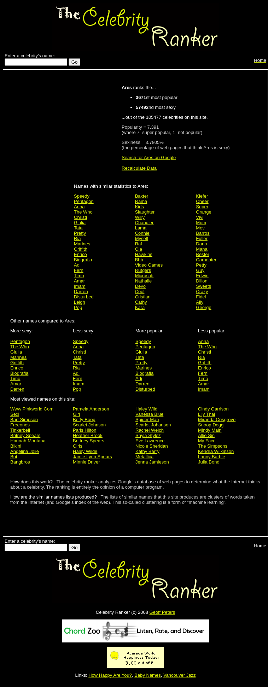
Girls (77, 446)
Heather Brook (88, 435)
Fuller (202, 238)
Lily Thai (206, 414)
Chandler (144, 222)
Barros (202, 233)
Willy (140, 217)
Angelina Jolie (24, 451)
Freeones (20, 424)
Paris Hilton (84, 430)
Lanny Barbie (211, 456)
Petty (201, 265)
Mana (202, 249)
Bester (202, 254)
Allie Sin (206, 435)
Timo (79, 275)
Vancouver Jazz (179, 675)
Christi (80, 217)
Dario (201, 243)
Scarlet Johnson (89, 424)
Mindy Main (209, 430)
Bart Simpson (24, 419)
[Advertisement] (40, 184)
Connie (142, 233)
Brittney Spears (88, 440)
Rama (141, 201)
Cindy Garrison (213, 409)
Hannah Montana (28, 440)
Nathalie (143, 281)
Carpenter (206, 259)
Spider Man (147, 419)
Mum (201, 222)
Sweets (203, 286)
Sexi (14, 414)
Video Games (149, 265)
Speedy (81, 196)
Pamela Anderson (91, 409)
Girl (76, 414)
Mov (200, 228)
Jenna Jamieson (152, 462)
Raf (138, 243)
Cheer (202, 201)
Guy (200, 270)
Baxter (141, 196)
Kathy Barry (147, 451)
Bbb (139, 259)
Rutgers (143, 270)
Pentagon (84, 201)
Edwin (202, 275)
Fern (78, 270)
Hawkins (143, 254)
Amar (79, 281)
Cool (140, 291)
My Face (207, 440)
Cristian (143, 296)
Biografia (83, 259)
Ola (138, 249)
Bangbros (20, 462)
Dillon (202, 281)
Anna (79, 206)
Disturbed (84, 296)
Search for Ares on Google (149, 157)
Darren (81, 291)
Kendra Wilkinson (216, 451)
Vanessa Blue (149, 414)
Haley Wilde (85, 451)
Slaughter (145, 212)
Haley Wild (146, 409)
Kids (139, 206)
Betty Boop (84, 419)
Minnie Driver (86, 462)
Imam (80, 286)
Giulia (80, 222)
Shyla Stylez (148, 435)
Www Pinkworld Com (31, 409)
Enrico (80, 254)
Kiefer (202, 196)
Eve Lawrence (149, 440)
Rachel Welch (149, 430)
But (13, 456)
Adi (77, 265)
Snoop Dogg (210, 424)
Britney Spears (25, 435)
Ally (199, 302)
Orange (203, 212)
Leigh (79, 302)
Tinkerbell (20, 430)
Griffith (80, 249)
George (203, 307)
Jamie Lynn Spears (92, 456)
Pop (78, 307)
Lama (141, 228)
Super (202, 206)
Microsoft (144, 275)
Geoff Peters (162, 612)
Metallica (144, 456)
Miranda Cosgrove (216, 419)
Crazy (202, 291)
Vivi (199, 217)
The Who (83, 212)
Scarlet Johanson (153, 424)
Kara (140, 307)
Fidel (201, 296)
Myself (141, 238)
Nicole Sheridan (151, 446)
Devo (140, 286)
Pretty (80, 233)
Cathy (141, 302)
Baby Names (147, 675)
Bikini (15, 446)
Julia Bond (209, 462)
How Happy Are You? (110, 675)
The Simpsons (212, 446)
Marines (82, 243)
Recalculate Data (139, 168)
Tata (78, 228)
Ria (77, 238)
